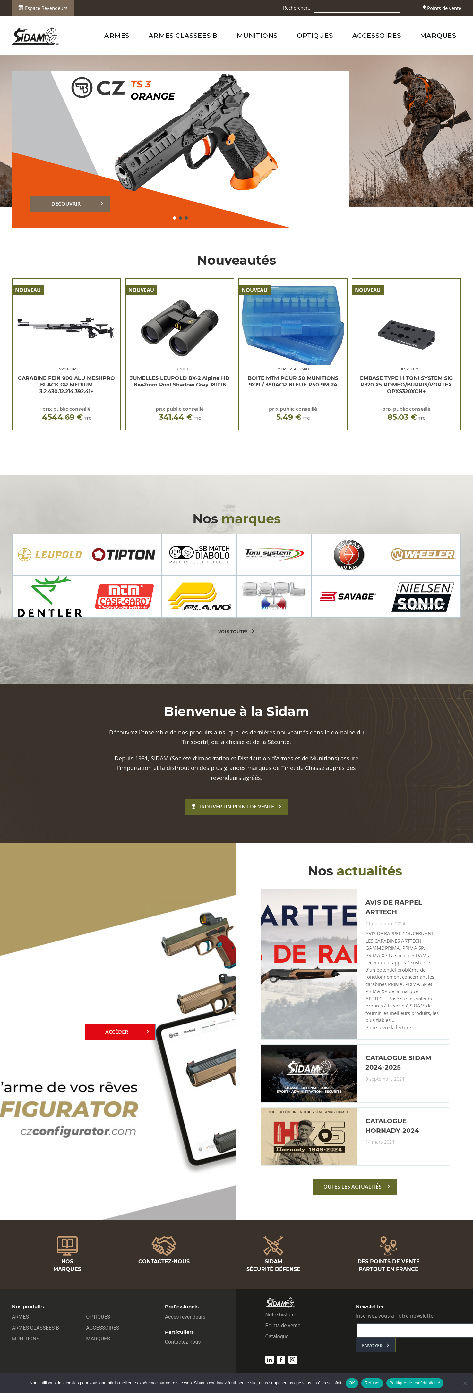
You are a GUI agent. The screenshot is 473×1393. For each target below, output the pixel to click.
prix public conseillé (66, 413)
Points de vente (442, 8)
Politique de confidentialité (415, 1383)
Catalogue (276, 1336)
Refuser (372, 1383)
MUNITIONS (257, 35)
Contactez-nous (183, 1342)
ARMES (116, 35)
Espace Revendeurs (42, 8)
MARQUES (438, 35)
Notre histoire (280, 1315)
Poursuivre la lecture (388, 1027)
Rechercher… (297, 7)
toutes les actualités (351, 1186)
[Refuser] (465, 1383)
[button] (174, 218)
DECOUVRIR (66, 203)
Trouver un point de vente (233, 806)
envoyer (372, 1345)
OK (352, 1383)
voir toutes (233, 631)
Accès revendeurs (185, 1317)
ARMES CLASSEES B (183, 35)
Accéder (116, 1031)
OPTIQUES (315, 35)
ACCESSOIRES (376, 35)
